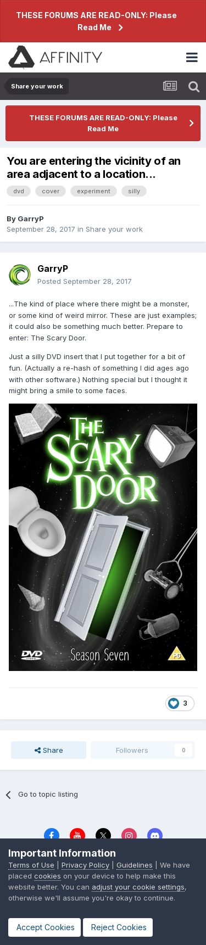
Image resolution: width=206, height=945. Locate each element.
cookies (47, 875)
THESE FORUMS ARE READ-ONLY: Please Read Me (96, 21)
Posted (84, 281)
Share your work (114, 229)
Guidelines (134, 864)
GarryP (31, 218)
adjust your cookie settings (138, 886)
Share (49, 750)
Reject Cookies (118, 927)
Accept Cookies (44, 927)
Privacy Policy (85, 864)
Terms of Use (31, 864)
